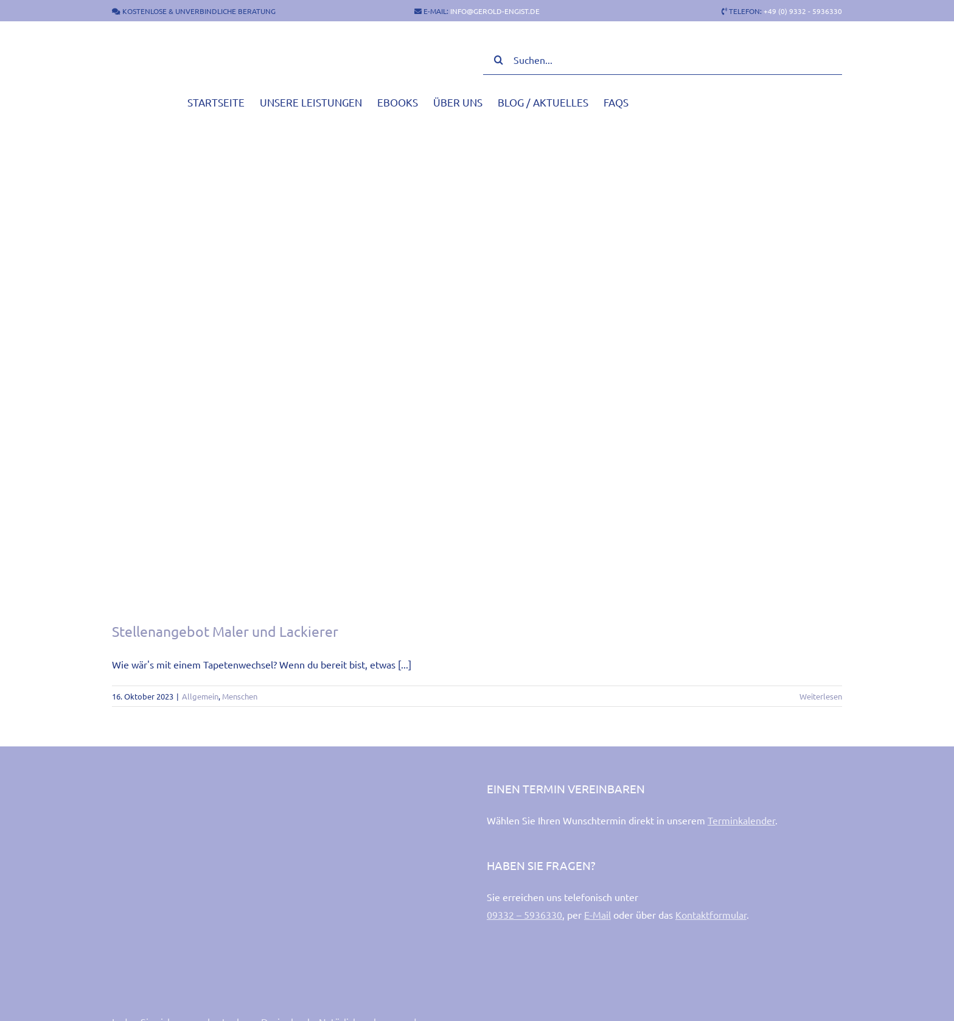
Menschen (239, 696)
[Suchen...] (662, 59)
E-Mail (597, 914)
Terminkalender (741, 820)
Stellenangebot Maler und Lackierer (225, 631)
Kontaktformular (711, 914)
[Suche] (498, 59)
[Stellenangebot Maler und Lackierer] (477, 361)
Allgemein (200, 696)
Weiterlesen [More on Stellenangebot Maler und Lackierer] (820, 696)
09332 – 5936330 (524, 914)
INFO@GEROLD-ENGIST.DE (495, 11)
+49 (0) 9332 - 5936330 (803, 11)
